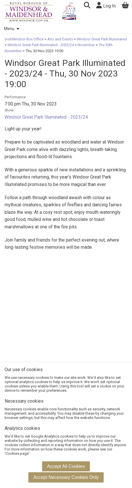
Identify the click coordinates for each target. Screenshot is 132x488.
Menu (11, 28)
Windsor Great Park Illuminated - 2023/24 (41, 45)
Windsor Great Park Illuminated (101, 39)
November (86, 45)
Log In (106, 5)
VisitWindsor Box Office (24, 39)
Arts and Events (60, 39)
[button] (87, 6)
